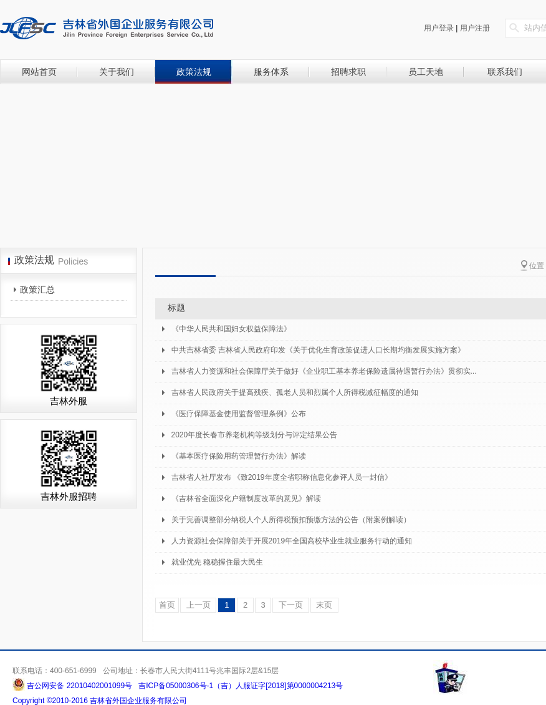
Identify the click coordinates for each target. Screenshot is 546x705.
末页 (324, 605)
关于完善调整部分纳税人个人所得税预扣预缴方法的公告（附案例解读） (291, 519)
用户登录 (439, 28)
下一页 (290, 605)
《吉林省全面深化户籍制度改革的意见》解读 (246, 498)
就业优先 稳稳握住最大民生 (217, 562)
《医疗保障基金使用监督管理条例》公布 (238, 413)
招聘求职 (348, 72)
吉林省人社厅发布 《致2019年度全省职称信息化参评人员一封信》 (281, 477)
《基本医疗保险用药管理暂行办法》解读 (238, 456)
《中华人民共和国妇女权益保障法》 (231, 328)
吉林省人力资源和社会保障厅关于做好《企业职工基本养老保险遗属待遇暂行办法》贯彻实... (324, 371)
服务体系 (271, 72)
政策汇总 (37, 289)
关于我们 (116, 72)
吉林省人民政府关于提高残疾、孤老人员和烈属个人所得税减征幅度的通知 (294, 392)
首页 (167, 605)
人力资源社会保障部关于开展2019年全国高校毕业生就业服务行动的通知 (292, 541)
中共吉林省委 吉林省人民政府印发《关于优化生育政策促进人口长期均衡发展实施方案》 (318, 350)
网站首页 (39, 72)
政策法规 (193, 72)
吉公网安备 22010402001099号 (78, 685)
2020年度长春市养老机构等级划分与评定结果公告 (254, 434)
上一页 (198, 605)
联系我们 (504, 72)
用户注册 (475, 28)
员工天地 (425, 72)
